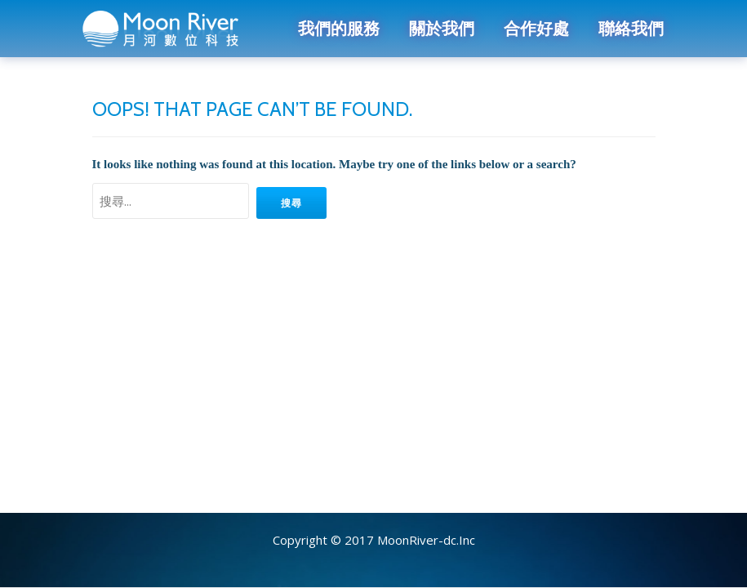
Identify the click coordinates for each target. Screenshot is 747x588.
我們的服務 (339, 28)
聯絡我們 (631, 28)
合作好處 (536, 28)
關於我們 (441, 28)
